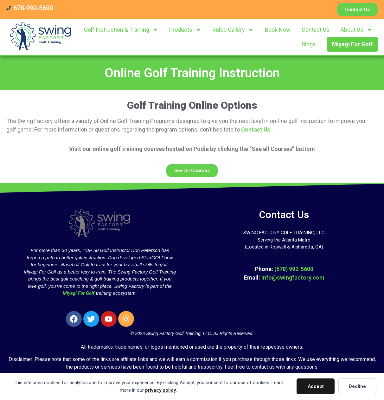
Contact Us (316, 29)
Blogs (309, 44)
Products (185, 30)
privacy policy (160, 390)
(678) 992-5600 (293, 269)
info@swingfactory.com (292, 277)
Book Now (278, 29)
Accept (316, 386)
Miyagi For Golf (352, 44)
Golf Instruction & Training (121, 30)
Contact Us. (256, 129)
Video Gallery (233, 30)
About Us (356, 30)
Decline (357, 386)
